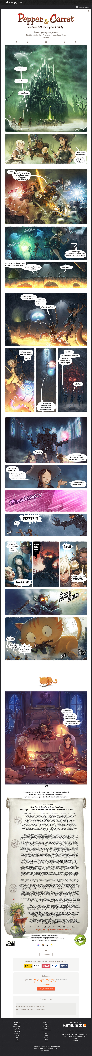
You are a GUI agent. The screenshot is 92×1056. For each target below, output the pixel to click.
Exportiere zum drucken (46, 983)
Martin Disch (46, 37)
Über (17, 1039)
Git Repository (46, 984)
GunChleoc (62, 35)
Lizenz (17, 1041)
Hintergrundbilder (46, 1030)
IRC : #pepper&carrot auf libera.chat (74, 1036)
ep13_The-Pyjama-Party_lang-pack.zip (50, 981)
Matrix (75, 1038)
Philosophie (17, 1030)
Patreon (46, 1035)
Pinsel (46, 1028)
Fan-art (17, 1028)
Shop (17, 1035)
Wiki (46, 1024)
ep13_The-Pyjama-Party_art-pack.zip (50, 979)
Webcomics (17, 1024)
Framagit (46, 1022)
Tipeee (46, 1037)
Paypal (46, 1039)
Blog (17, 1037)
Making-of (46, 1026)
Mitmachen (17, 1033)
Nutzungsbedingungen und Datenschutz (46, 1048)
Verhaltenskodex (46, 1050)
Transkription (46, 954)
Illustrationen (17, 1026)
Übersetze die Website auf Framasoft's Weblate (46, 1046)
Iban (46, 1041)
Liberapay (46, 1033)
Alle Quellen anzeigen (46, 989)
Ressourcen (17, 1031)
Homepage (17, 1022)
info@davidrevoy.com (78, 1031)
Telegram (75, 1040)
